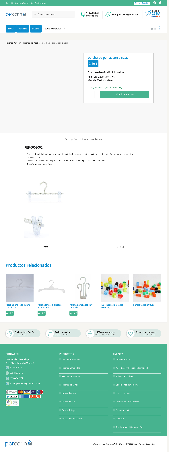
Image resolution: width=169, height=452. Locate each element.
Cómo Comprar (121, 393)
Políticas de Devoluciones (126, 401)
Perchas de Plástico (31, 43)
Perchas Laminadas (69, 367)
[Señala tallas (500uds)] (147, 288)
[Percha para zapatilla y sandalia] (83, 288)
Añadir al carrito (125, 94)
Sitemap (122, 444)
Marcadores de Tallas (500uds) (112, 306)
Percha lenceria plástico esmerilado (50, 306)
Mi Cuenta (141, 3)
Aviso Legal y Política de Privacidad (130, 367)
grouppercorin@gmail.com (25, 383)
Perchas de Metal (68, 384)
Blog (10, 3)
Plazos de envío (121, 410)
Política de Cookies (123, 376)
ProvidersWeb (111, 444)
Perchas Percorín (13, 43)
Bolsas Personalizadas (70, 418)
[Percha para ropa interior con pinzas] (20, 288)
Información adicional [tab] (91, 139)
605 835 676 (16, 372)
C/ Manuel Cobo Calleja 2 (18, 359)
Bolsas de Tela (67, 401)
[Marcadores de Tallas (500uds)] (115, 288)
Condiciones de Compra (125, 384)
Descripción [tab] (71, 139)
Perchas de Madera (69, 359)
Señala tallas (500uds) (144, 305)
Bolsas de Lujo (67, 410)
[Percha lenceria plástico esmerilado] (51, 288)
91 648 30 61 (17, 367)
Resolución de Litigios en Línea (128, 427)
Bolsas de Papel (67, 393)
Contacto (41, 3)
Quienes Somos (24, 3)
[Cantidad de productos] (91, 94)
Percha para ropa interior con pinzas (18, 306)
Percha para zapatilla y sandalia (80, 306)
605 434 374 (16, 378)
